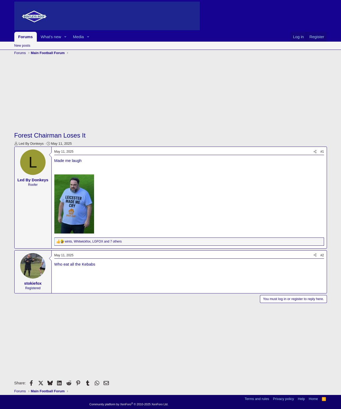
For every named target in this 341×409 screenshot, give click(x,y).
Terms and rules (257, 399)
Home (313, 399)
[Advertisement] (170, 94)
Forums (25, 36)
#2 (322, 255)
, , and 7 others (93, 241)
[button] (65, 37)
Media (78, 36)
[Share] (315, 152)
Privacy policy (283, 399)
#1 (322, 151)
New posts (22, 45)
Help (301, 399)
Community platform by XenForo (128, 404)
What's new (51, 36)
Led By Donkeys (31, 144)
